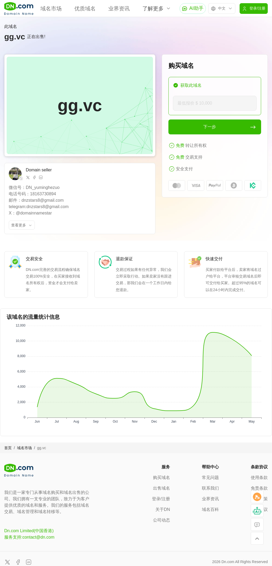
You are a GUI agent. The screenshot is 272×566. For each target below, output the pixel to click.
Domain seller (39, 170)
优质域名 (85, 8)
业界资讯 (119, 8)
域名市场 (51, 8)
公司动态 (161, 520)
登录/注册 (161, 499)
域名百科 (210, 509)
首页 (8, 448)
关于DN (162, 509)
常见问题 (210, 477)
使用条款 (259, 477)
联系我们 (210, 488)
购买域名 (161, 477)
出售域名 (161, 488)
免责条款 (259, 488)
